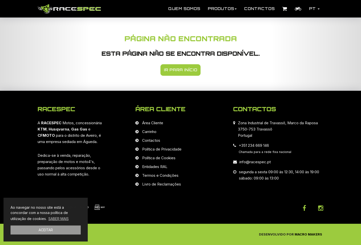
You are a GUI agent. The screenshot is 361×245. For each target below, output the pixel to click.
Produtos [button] (222, 8)
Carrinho (149, 131)
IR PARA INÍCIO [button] (180, 70)
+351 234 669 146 (254, 145)
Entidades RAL (154, 166)
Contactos (259, 8)
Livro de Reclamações (161, 184)
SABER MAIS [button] (58, 218)
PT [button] (314, 8)
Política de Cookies (158, 158)
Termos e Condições (160, 175)
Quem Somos (184, 8)
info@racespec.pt (255, 162)
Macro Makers (308, 234)
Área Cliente (152, 122)
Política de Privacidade (162, 149)
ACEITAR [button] (46, 230)
